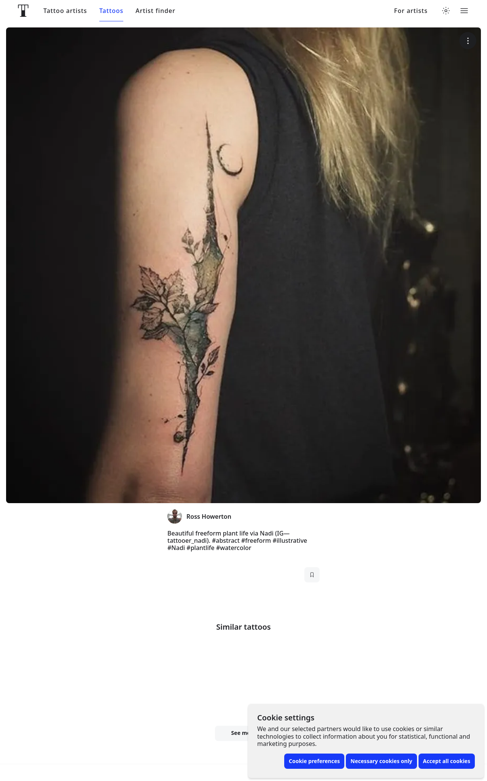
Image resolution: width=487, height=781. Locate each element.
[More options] (467, 40)
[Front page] (23, 10)
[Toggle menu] (464, 10)
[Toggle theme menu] (446, 11)
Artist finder (155, 11)
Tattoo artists (65, 11)
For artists (411, 11)
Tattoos (111, 11)
